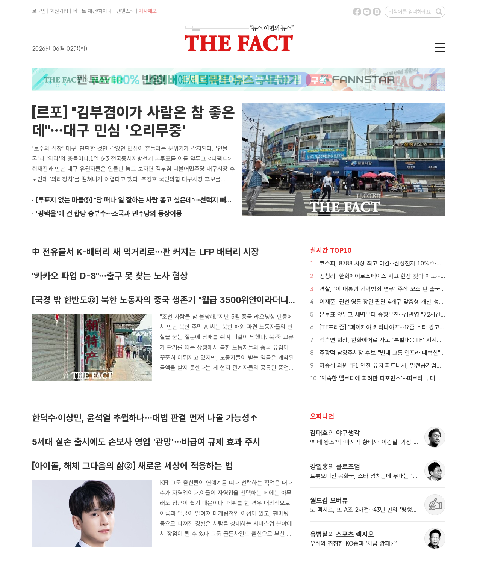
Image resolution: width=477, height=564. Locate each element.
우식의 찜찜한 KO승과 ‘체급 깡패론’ (353, 543)
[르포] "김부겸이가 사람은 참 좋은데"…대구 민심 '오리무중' (133, 121)
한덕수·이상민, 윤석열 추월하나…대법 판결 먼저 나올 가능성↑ (145, 417)
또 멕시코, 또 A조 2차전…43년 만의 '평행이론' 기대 (373, 509)
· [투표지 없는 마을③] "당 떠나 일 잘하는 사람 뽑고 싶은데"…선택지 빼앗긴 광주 (142, 200)
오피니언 (322, 416)
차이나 (105, 11)
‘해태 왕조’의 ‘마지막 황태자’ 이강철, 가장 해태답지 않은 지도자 (387, 442)
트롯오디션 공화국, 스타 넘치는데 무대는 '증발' (367, 476)
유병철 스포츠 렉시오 (342, 534)
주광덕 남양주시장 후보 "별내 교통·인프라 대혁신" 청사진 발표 (395, 352)
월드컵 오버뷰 (329, 500)
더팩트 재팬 (85, 11)
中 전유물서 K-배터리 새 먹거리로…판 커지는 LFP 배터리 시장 (145, 251)
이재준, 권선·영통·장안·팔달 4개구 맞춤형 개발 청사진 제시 (391, 301)
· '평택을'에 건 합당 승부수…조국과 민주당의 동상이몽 (107, 213)
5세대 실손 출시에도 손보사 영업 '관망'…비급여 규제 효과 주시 (146, 441)
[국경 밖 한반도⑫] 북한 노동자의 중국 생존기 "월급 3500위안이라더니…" (165, 299)
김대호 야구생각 (335, 433)
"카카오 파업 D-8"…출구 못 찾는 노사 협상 (110, 275)
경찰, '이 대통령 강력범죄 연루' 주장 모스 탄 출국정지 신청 (391, 289)
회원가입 (59, 11)
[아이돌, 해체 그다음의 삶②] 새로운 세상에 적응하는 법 (132, 465)
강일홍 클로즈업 (335, 467)
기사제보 (148, 11)
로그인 (38, 11)
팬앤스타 (125, 11)
